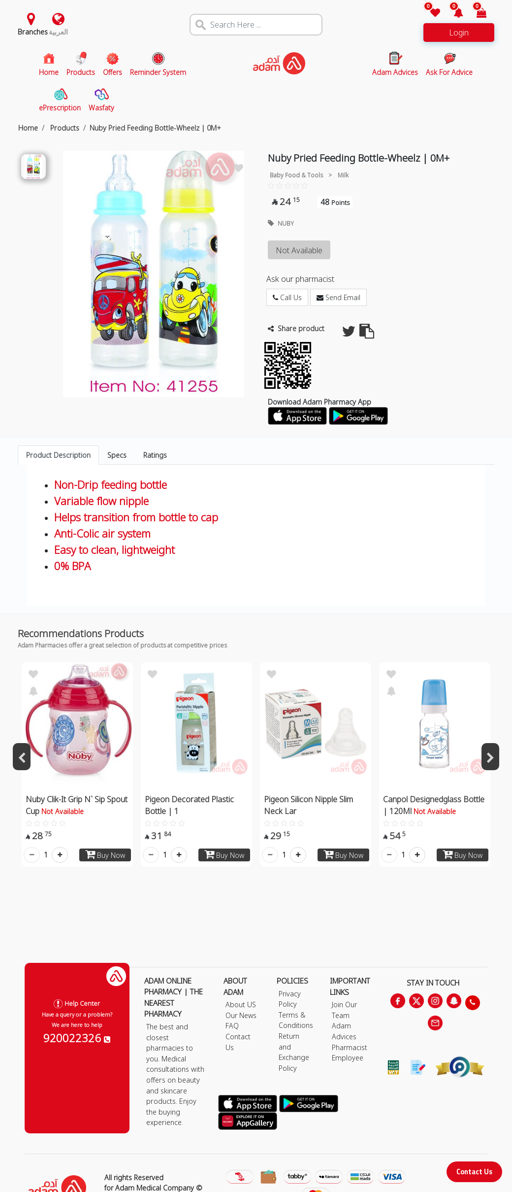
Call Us (287, 297)
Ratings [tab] (155, 455)
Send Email (338, 297)
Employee (347, 1057)
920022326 (76, 1037)
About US (240, 1004)
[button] (452, 13)
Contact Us (474, 1171)
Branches (33, 31)
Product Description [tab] (58, 455)
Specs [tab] (117, 455)
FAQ (232, 1025)
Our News (240, 1015)
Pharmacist (349, 1047)
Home (28, 128)
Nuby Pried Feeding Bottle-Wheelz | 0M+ (155, 128)
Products (63, 128)
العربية (58, 31)
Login (459, 32)
